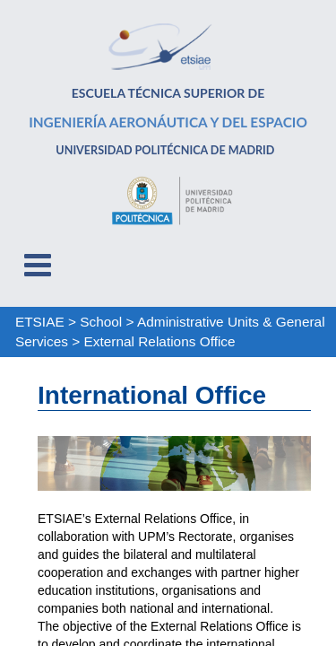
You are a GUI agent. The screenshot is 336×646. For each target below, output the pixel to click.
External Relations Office (160, 341)
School (101, 321)
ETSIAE (40, 321)
